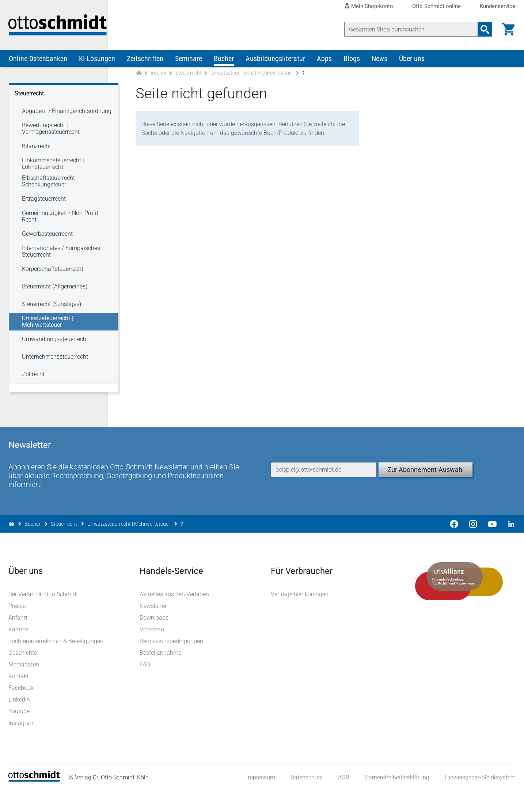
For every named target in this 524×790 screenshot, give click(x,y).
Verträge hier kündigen (300, 593)
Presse (17, 605)
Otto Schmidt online (436, 6)
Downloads (154, 617)
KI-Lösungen (97, 61)
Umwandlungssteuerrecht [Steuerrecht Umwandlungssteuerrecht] (55, 342)
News (379, 61)
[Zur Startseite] (139, 76)
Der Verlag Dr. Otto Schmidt (43, 593)
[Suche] (411, 29)
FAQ (145, 664)
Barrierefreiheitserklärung (397, 777)
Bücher (224, 61)
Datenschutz (306, 777)
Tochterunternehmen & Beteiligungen (56, 640)
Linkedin (19, 699)
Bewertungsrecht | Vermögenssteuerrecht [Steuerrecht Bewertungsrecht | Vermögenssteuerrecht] (51, 131)
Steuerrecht (188, 76)
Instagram (22, 722)
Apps (324, 61)
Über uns (412, 61)
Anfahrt (18, 617)
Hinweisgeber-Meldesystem (479, 777)
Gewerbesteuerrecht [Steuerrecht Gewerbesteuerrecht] (47, 236)
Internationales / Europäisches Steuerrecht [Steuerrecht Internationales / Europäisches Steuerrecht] (61, 254)
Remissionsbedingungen (172, 640)
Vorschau (152, 628)
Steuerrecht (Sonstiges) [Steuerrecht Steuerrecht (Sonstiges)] (51, 306)
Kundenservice (497, 6)
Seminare (188, 61)
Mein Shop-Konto (372, 6)
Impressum (260, 777)
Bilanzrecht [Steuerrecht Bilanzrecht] (36, 148)
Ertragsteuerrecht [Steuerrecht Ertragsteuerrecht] (44, 201)
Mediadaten (24, 664)
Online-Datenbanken (38, 61)
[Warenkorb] (508, 29)
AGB (343, 777)
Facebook (21, 687)
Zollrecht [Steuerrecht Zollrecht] (33, 377)
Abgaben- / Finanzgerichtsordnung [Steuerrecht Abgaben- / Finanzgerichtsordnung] (66, 113)
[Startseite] (34, 779)
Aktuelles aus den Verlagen (174, 593)
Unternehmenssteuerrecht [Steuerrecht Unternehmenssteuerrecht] (55, 359)
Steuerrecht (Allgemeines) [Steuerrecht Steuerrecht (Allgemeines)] (54, 289)
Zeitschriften (145, 61)
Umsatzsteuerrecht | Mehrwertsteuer (251, 76)
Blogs (351, 61)
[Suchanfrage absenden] (484, 29)
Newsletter (153, 605)
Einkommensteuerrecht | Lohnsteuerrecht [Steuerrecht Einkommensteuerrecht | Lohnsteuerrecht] (53, 166)
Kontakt (19, 675)
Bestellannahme (161, 652)
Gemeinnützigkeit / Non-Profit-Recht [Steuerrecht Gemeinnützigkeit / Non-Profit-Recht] (61, 219)
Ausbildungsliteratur (275, 61)
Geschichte (23, 652)
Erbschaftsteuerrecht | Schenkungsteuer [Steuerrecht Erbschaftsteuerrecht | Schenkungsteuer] (50, 184)
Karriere (19, 628)
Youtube (19, 710)
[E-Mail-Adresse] (323, 464)
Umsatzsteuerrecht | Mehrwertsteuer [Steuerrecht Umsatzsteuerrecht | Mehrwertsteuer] (47, 324)
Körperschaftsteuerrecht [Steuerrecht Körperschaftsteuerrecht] (52, 271)
